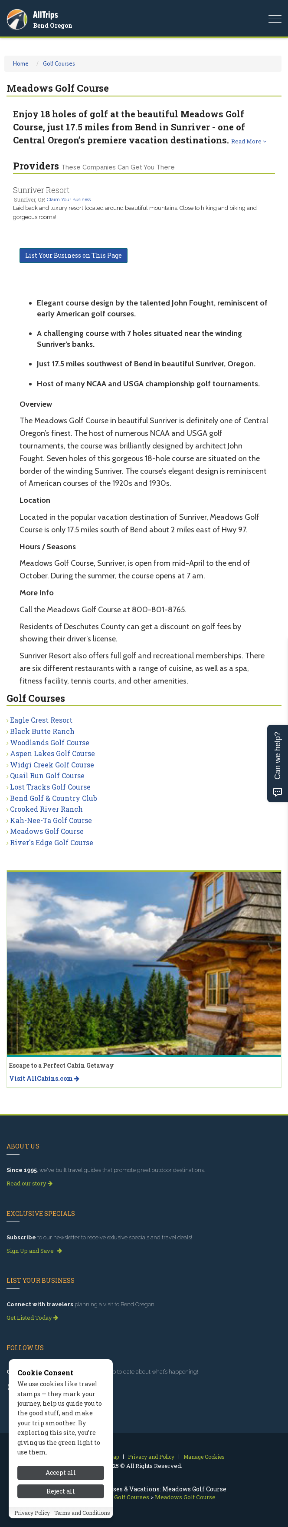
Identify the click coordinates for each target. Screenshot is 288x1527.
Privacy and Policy (151, 1456)
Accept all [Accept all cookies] (61, 1484)
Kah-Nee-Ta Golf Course (51, 820)
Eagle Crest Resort (41, 719)
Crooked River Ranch (46, 808)
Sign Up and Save (34, 1251)
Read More (248, 141)
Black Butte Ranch (42, 731)
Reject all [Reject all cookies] (60, 1502)
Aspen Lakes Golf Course (52, 753)
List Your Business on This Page (73, 255)
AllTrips (45, 15)
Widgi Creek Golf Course (52, 764)
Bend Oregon (52, 25)
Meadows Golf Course (47, 831)
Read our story (29, 1183)
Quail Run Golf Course (47, 775)
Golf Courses (59, 63)
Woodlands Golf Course (49, 742)
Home (21, 63)
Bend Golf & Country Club (53, 798)
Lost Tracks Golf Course (50, 786)
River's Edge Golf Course (51, 842)
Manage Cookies (204, 1456)
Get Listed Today (32, 1317)
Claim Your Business (69, 199)
